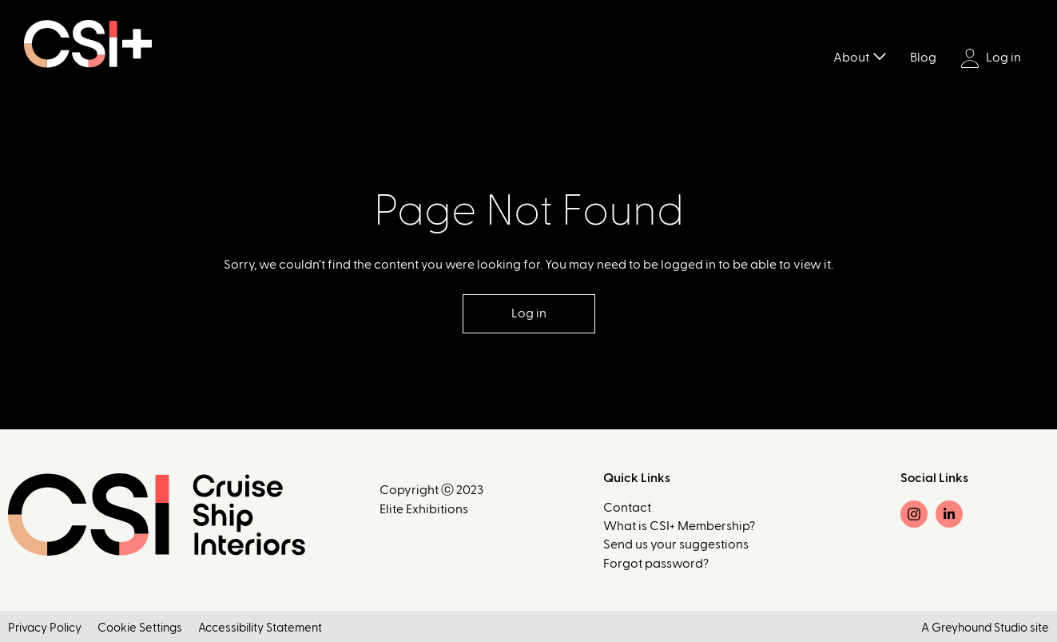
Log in (990, 58)
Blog (923, 57)
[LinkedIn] (949, 514)
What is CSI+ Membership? (679, 526)
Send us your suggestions (676, 544)
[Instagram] (914, 514)
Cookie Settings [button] (139, 628)
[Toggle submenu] (879, 55)
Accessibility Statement (260, 628)
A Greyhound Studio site (985, 628)
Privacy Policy (44, 628)
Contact (627, 507)
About (851, 57)
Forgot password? (656, 563)
